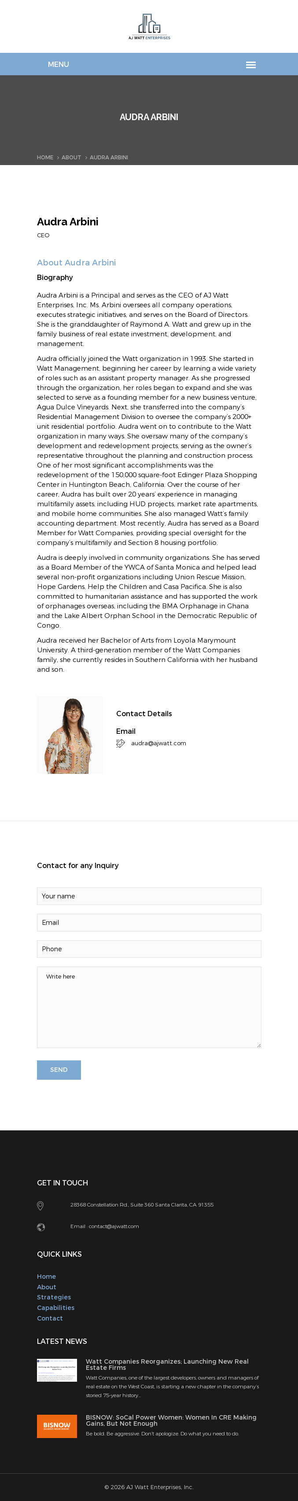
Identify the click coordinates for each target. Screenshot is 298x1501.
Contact (50, 1318)
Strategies (54, 1297)
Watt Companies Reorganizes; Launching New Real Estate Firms (167, 1365)
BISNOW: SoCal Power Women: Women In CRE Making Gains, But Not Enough (171, 1420)
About (71, 157)
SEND (59, 1070)
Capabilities (55, 1308)
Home (45, 157)
